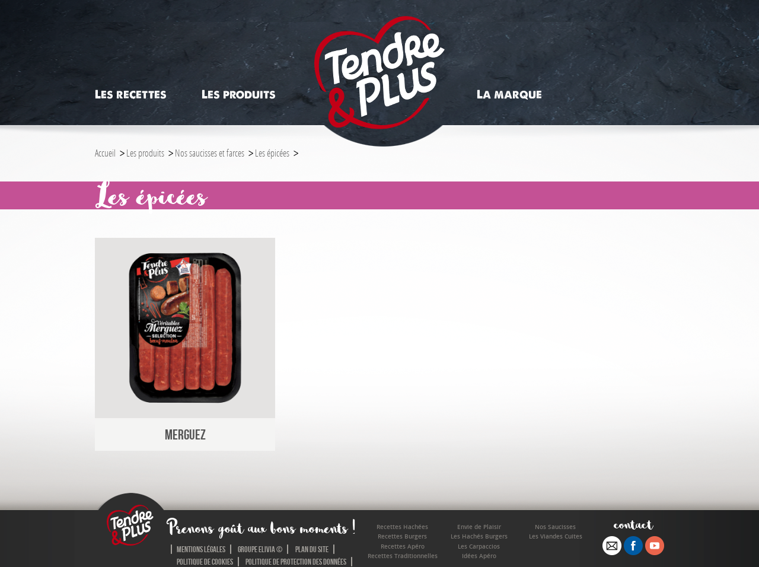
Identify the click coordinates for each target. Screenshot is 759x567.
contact (633, 524)
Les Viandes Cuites (555, 536)
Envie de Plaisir (479, 527)
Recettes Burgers (402, 536)
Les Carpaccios (479, 546)
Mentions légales (201, 549)
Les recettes (131, 94)
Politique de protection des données (295, 561)
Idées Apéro (479, 556)
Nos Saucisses (555, 527)
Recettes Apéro (403, 546)
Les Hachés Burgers (479, 536)
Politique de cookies (205, 561)
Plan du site (312, 549)
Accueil (105, 152)
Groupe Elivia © (260, 549)
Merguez (185, 434)
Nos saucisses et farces (209, 152)
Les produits (239, 94)
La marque (509, 94)
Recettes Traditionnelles (403, 556)
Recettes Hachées (402, 527)
